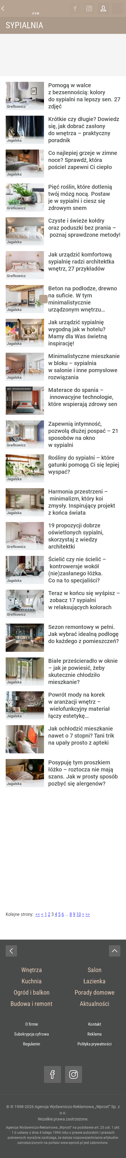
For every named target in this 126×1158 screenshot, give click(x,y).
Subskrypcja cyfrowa (31, 1034)
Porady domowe (94, 992)
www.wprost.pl (71, 1143)
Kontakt (94, 1024)
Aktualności (94, 1003)
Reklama (94, 1034)
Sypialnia (24, 25)
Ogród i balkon (32, 992)
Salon (95, 969)
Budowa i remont (31, 1003)
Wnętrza (31, 969)
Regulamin (31, 1044)
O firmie (31, 1024)
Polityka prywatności (94, 1044)
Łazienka (94, 981)
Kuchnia (32, 981)
